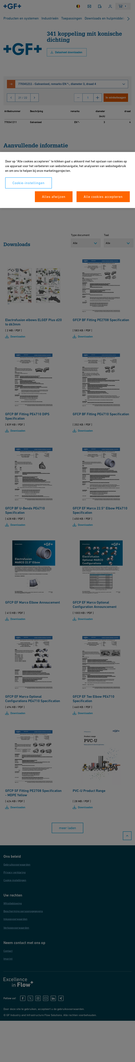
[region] (67, 180)
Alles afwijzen (53, 197)
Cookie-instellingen (28, 183)
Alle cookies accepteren (103, 197)
